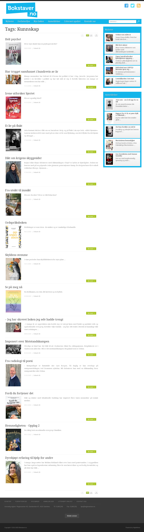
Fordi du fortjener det (19, 393)
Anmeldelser (54, 21)
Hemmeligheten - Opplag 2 (22, 425)
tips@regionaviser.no (88, 506)
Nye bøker (39, 21)
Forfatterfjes (24, 21)
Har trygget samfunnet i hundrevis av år (31, 71)
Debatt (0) (37, 48)
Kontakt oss (90, 21)
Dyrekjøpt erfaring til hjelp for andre (29, 457)
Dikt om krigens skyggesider (23, 158)
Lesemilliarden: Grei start (125, 79)
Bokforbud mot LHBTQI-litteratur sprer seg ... (125, 68)
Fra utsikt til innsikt (18, 190)
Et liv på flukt (13, 125)
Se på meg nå (13, 287)
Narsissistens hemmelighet (125, 140)
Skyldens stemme (16, 255)
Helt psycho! (13, 39)
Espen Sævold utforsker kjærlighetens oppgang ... (125, 57)
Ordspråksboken (16, 222)
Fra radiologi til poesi (19, 361)
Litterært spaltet (72, 21)
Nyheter (10, 21)
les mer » (91, 65)
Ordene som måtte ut (123, 35)
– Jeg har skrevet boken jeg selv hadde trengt (34, 319)
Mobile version (72, 516)
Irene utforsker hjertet (20, 93)
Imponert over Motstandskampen (27, 341)
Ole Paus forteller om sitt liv (125, 127)
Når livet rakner (121, 45)
